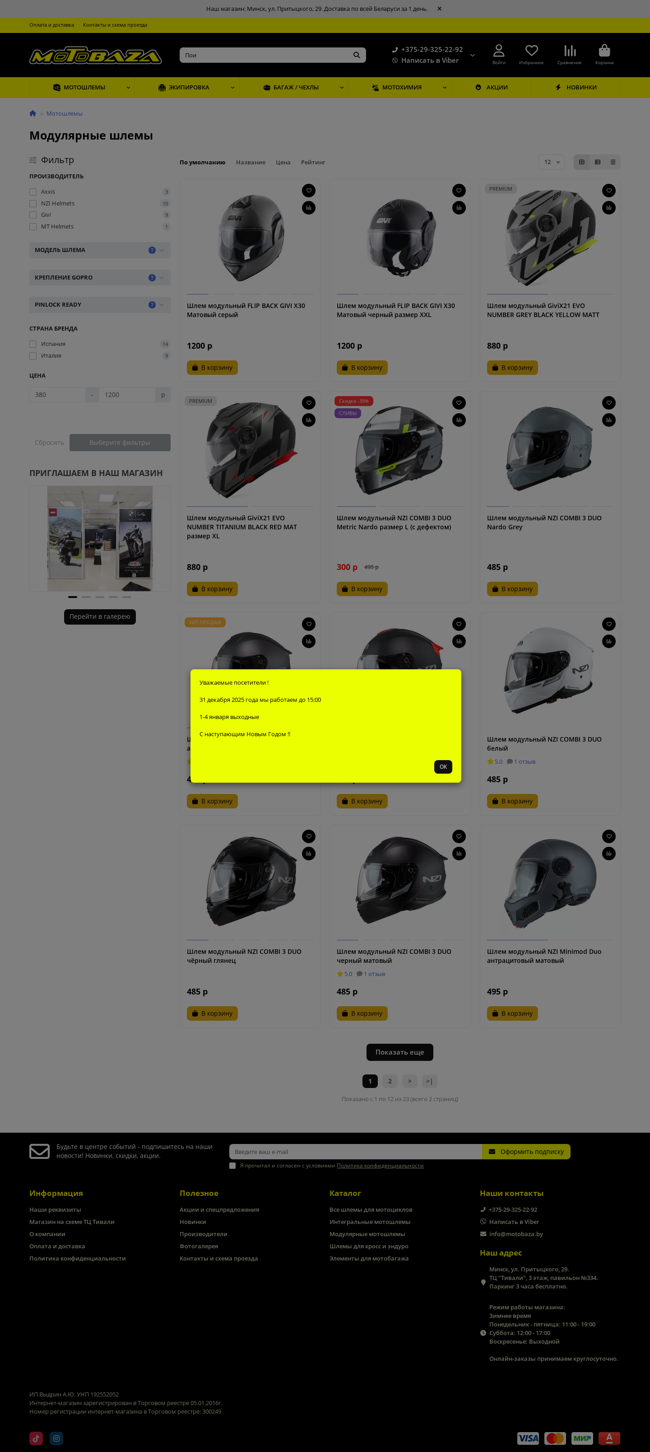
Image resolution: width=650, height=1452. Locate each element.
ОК (443, 766)
